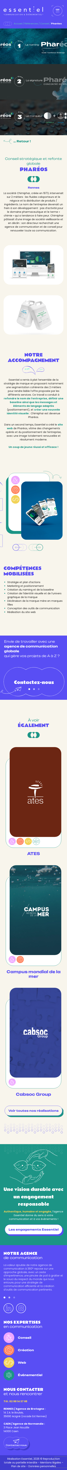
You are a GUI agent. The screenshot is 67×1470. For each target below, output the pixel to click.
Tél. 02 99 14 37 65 (15, 1401)
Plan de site (18, 1466)
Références (31, 23)
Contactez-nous (34, 684)
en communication (23, 1324)
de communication (23, 1255)
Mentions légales (50, 1462)
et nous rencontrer (23, 1391)
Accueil (18, 23)
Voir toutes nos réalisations (33, 1110)
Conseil (44, 23)
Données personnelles (42, 1466)
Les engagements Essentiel (34, 1229)
